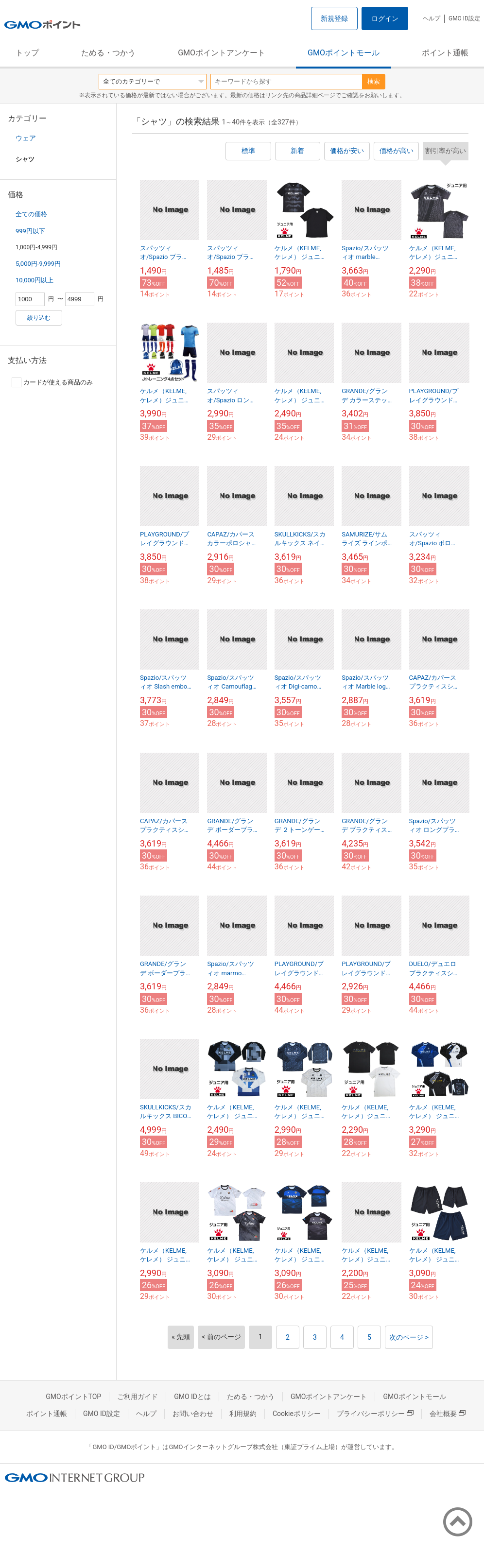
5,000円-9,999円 (38, 263)
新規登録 (334, 18)
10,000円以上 (34, 280)
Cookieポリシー (297, 1413)
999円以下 (30, 231)
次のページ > (409, 1337)
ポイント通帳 (445, 52)
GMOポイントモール (344, 52)
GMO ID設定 (464, 18)
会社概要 (448, 1413)
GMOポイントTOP (73, 1396)
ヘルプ (431, 18)
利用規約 (243, 1413)
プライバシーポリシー (375, 1413)
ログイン (384, 18)
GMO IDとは (192, 1396)
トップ (27, 52)
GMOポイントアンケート (221, 52)
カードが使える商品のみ (52, 382)
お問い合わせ (193, 1413)
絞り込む (39, 317)
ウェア (26, 138)
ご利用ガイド (137, 1396)
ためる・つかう (108, 52)
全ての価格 (31, 214)
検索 (373, 81)
